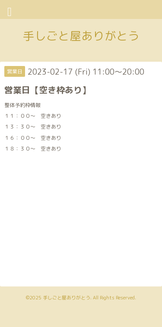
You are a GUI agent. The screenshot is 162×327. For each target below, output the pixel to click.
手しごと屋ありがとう (81, 36)
